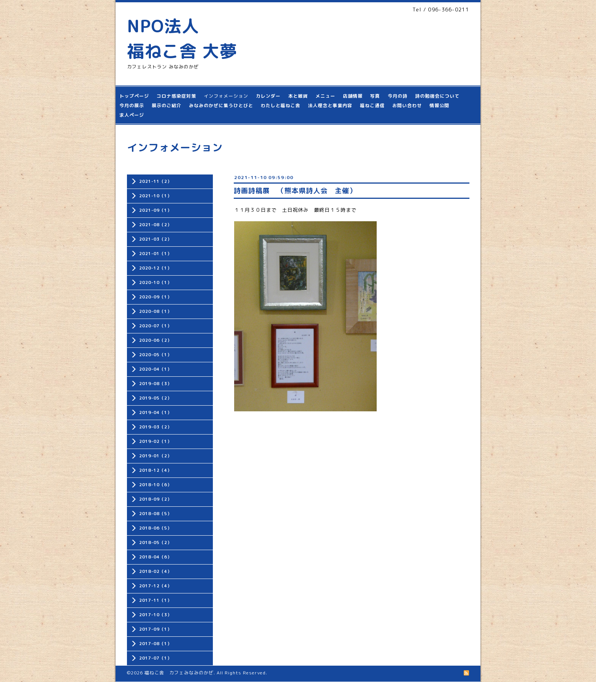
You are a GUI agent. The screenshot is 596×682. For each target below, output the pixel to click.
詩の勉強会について (437, 96)
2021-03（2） (155, 239)
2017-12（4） (155, 586)
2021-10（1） (155, 196)
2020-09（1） (155, 297)
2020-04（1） (155, 369)
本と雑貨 (298, 96)
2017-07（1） (155, 658)
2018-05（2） (155, 542)
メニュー (325, 96)
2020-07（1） (155, 326)
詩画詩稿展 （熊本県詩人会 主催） (295, 190)
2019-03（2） (155, 427)
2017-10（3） (155, 615)
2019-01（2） (155, 456)
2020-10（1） (155, 282)
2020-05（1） (155, 355)
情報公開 (439, 105)
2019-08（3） (155, 384)
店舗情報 (353, 96)
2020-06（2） (155, 340)
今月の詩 (397, 96)
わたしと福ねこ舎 (280, 105)
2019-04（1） (155, 412)
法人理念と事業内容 (330, 105)
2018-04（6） (155, 557)
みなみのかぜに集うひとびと (221, 105)
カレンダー (268, 96)
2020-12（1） (155, 268)
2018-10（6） (155, 485)
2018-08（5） (155, 514)
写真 (375, 96)
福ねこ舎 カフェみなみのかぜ (179, 672)
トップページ (134, 96)
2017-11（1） (155, 600)
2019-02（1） (155, 441)
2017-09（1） (155, 629)
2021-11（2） (155, 181)
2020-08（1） (155, 311)
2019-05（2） (155, 398)
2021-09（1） (155, 210)
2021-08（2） (155, 225)
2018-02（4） (155, 571)
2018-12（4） (155, 470)
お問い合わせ (407, 105)
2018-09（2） (155, 499)
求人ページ (131, 115)
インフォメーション (226, 96)
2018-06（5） (155, 528)
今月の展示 (131, 105)
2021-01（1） (155, 254)
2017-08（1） (155, 644)
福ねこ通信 (372, 105)
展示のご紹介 (166, 105)
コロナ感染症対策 (176, 96)
